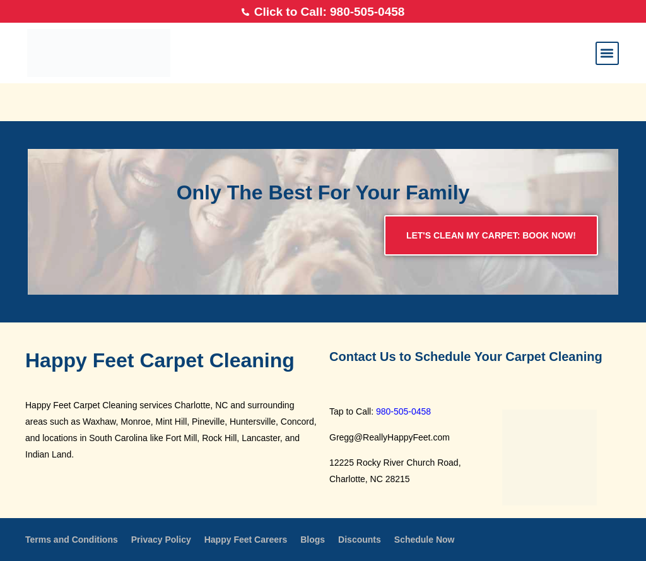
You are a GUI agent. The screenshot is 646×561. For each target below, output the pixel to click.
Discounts (359, 539)
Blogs (312, 539)
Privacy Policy (161, 539)
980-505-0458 (403, 411)
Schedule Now (424, 539)
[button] (607, 53)
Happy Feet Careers (246, 539)
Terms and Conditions (71, 539)
